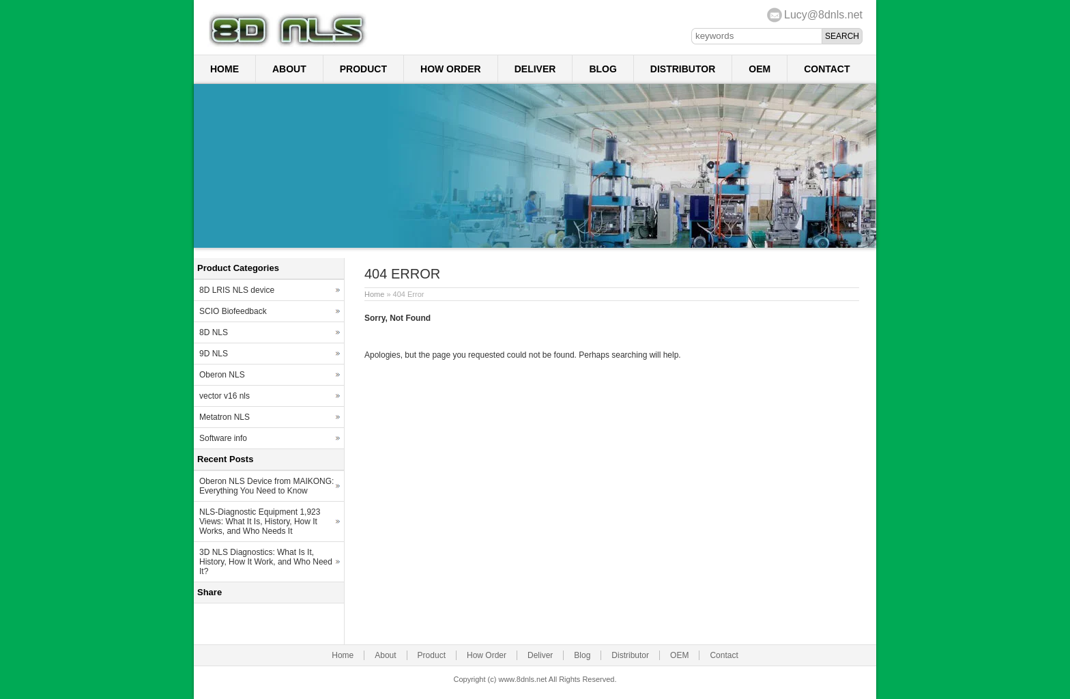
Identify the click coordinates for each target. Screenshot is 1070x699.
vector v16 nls (224, 396)
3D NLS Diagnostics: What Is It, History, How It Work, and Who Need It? (265, 561)
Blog (602, 68)
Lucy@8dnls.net (823, 14)
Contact (827, 68)
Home (224, 68)
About (289, 68)
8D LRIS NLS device (236, 290)
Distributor (682, 68)
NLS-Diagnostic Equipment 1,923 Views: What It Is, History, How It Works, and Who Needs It (259, 521)
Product (363, 68)
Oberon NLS (222, 375)
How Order (450, 68)
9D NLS (213, 353)
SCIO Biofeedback (233, 311)
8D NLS (213, 332)
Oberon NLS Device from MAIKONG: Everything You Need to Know (266, 486)
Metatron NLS (224, 417)
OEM (759, 68)
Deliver (535, 68)
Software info (223, 438)
